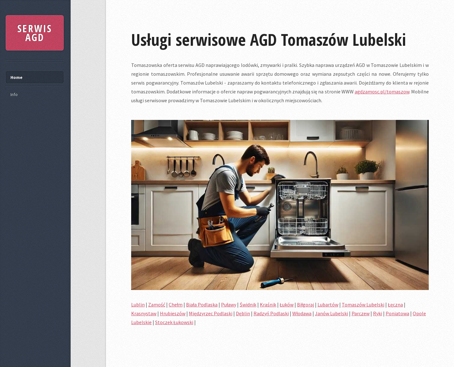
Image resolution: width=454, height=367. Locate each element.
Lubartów (327, 304)
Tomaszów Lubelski (363, 304)
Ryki (377, 313)
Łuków (287, 304)
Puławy (228, 304)
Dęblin (243, 313)
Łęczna (395, 304)
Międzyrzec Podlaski (210, 313)
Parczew (361, 313)
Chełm (176, 304)
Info (14, 94)
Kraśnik (268, 304)
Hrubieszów (172, 313)
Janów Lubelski (331, 313)
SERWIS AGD (34, 32)
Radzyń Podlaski (271, 313)
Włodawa (301, 313)
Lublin (138, 304)
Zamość (156, 304)
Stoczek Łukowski (174, 322)
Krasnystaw (143, 313)
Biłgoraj (305, 304)
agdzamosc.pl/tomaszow (382, 91)
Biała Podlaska (202, 304)
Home (16, 77)
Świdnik (248, 304)
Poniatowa (397, 313)
